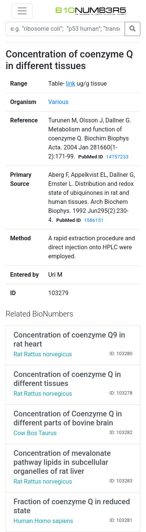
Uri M (55, 274)
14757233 (117, 157)
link (70, 83)
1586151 (93, 220)
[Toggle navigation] (22, 10)
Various (58, 101)
